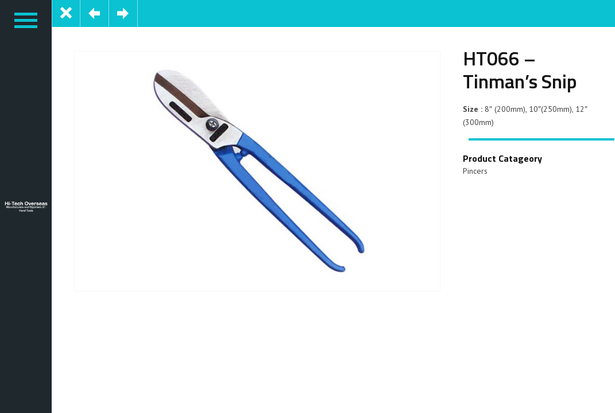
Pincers (475, 171)
